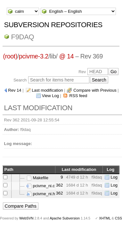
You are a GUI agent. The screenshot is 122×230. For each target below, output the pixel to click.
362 (59, 185)
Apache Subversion (65, 218)
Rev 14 (14, 90)
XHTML (104, 218)
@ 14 (66, 56)
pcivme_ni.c (41, 185)
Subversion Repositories (53, 25)
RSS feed (78, 95)
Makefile (37, 177)
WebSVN (26, 218)
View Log (50, 95)
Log (114, 177)
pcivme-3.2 (33, 56)
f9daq (22, 37)
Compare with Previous (94, 90)
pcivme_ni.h (41, 193)
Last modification (47, 90)
